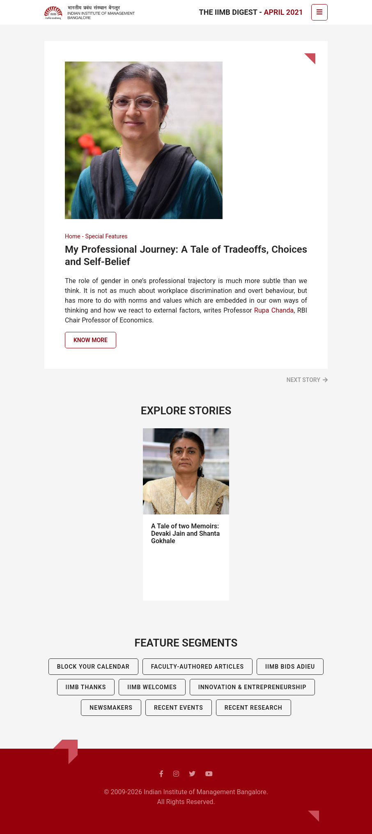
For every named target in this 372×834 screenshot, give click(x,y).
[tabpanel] (186, 514)
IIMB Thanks (86, 687)
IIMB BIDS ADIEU (290, 666)
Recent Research (253, 707)
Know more (90, 340)
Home (72, 236)
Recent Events (178, 707)
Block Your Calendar (93, 666)
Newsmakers (111, 707)
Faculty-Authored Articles (197, 666)
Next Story (303, 380)
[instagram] (176, 774)
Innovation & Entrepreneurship (252, 687)
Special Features (106, 236)
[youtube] (209, 774)
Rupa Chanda (274, 310)
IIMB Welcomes (152, 687)
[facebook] (161, 774)
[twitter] (192, 774)
